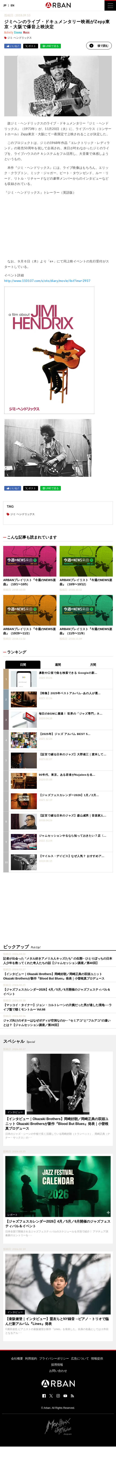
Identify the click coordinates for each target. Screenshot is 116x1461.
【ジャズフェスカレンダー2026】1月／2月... (69, 795)
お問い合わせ (58, 1370)
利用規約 (31, 1358)
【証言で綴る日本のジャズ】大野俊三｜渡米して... (72, 754)
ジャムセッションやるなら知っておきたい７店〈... (72, 835)
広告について (80, 1358)
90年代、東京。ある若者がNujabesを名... (67, 774)
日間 (23, 664)
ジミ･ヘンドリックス (19, 37)
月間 (93, 664)
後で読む (99, 46)
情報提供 (97, 1358)
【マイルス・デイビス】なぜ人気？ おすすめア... (71, 856)
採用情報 (57, 1364)
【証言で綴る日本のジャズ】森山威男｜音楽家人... (72, 815)
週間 (58, 664)
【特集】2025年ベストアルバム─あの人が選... (70, 693)
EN (12, 5)
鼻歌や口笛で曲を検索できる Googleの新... (68, 672)
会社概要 (17, 1358)
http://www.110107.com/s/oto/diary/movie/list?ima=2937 (47, 281)
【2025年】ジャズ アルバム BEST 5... (65, 734)
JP (4, 5)
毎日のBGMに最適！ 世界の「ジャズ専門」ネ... (71, 713)
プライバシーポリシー (54, 1358)
